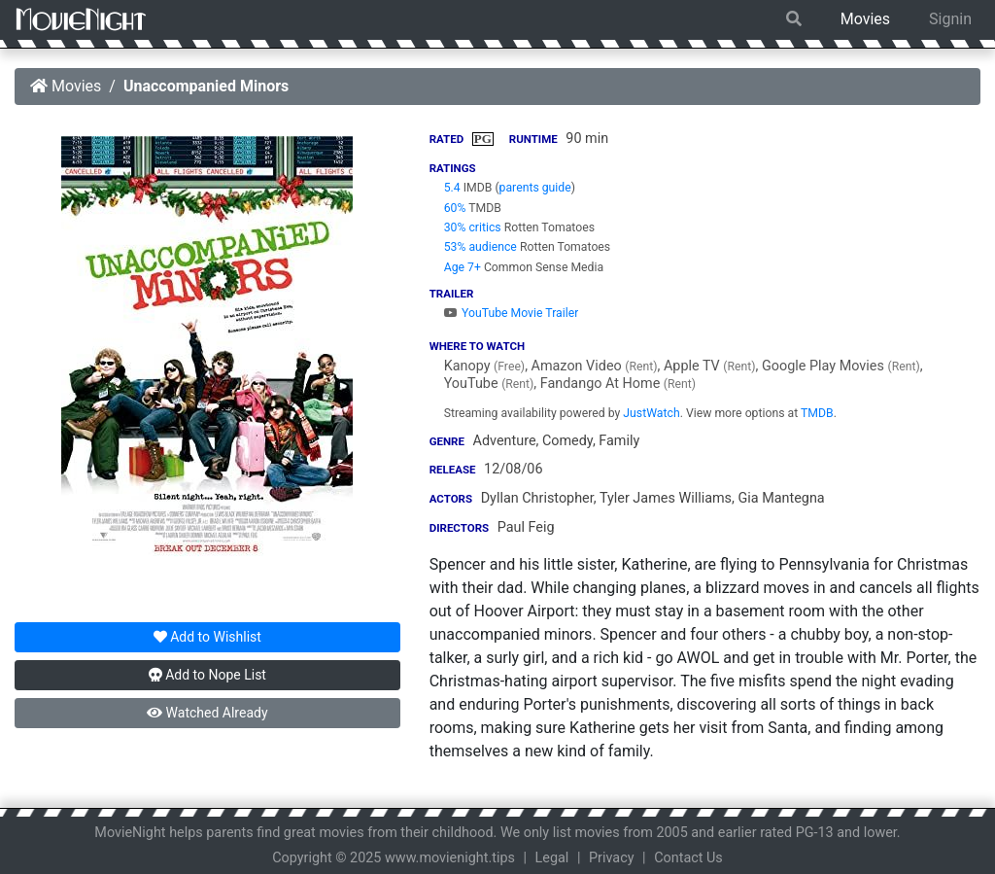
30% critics (472, 227)
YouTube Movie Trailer (511, 313)
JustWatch (651, 413)
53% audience (480, 247)
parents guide (535, 187)
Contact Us (688, 858)
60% (455, 208)
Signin (950, 19)
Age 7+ (462, 267)
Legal (552, 858)
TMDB (817, 413)
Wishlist (207, 637)
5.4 (452, 187)
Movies (865, 19)
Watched (207, 712)
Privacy (612, 858)
